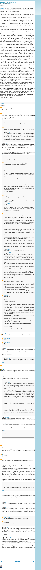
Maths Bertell (3, 375)
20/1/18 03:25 (8, 517)
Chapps (3, 369)
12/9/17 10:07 (8, 166)
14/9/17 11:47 (7, 458)
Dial (4, 295)
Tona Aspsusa (5, 195)
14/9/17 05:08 (8, 342)
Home (17, 561)
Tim (2, 454)
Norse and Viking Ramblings (8, 2)
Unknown (5, 517)
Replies (4, 337)
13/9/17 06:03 (7, 423)
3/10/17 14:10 (8, 527)
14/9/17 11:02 (9, 195)
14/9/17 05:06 (8, 338)
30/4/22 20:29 (9, 537)
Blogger (19, 569)
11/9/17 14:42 (8, 122)
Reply (2, 110)
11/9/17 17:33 (5, 369)
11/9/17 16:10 (5, 333)
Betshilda (5, 338)
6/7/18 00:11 (8, 132)
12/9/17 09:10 (7, 417)
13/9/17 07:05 (7, 440)
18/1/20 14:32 (6, 295)
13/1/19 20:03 (9, 279)
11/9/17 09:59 (6, 143)
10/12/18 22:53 (9, 252)
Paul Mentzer (5, 279)
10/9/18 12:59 (8, 249)
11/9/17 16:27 (7, 348)
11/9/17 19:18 (8, 358)
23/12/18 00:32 (9, 262)
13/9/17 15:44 (4, 454)
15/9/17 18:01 (7, 502)
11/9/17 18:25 (7, 375)
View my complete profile (6, 567)
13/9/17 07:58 (8, 382)
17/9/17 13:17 (7, 507)
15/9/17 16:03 (8, 203)
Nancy (3, 333)
